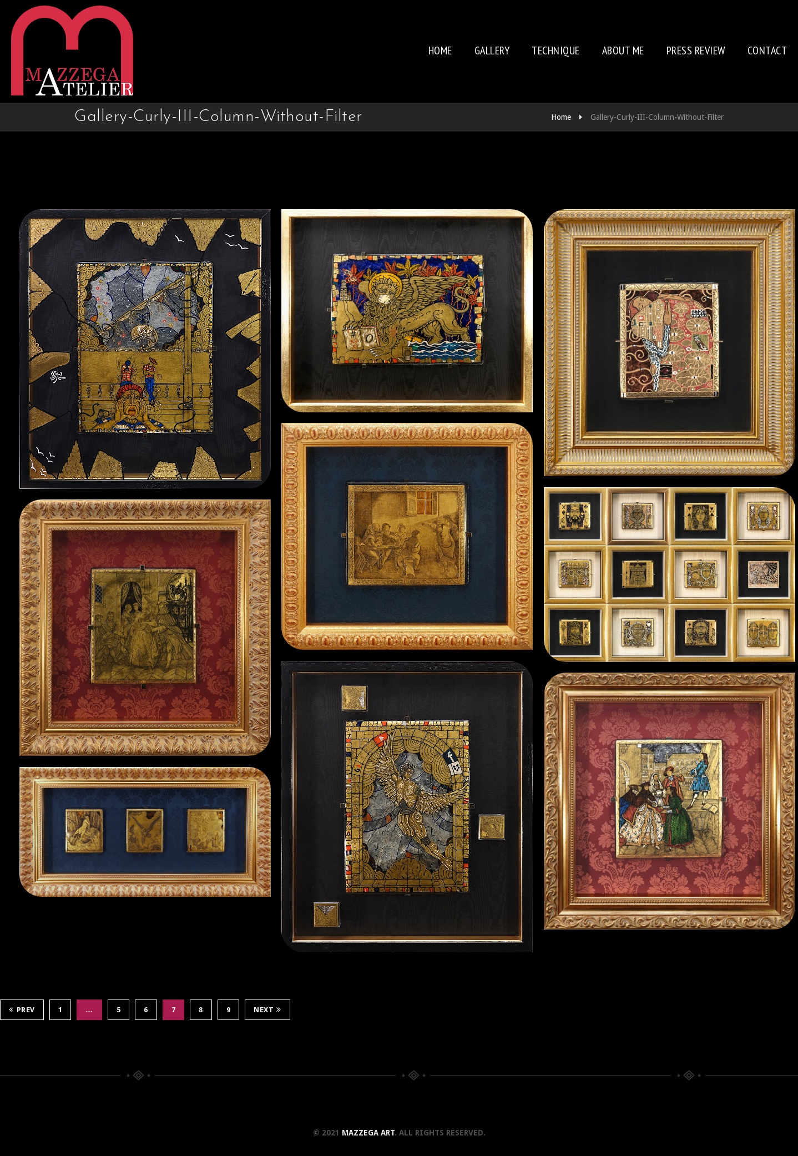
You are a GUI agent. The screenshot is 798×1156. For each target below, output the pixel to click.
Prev (22, 1010)
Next (267, 1010)
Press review (695, 50)
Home (440, 50)
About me (623, 50)
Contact (767, 50)
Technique (556, 50)
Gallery (492, 50)
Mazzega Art (368, 1132)
